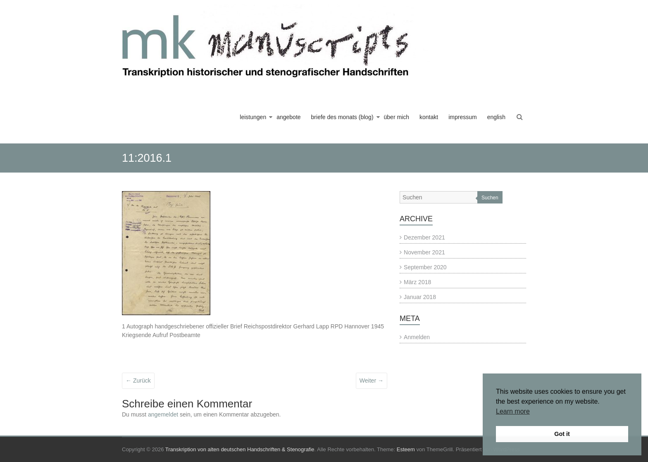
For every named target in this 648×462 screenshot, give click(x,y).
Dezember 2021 (424, 237)
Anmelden (417, 337)
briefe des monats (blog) (342, 117)
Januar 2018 (420, 297)
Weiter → (372, 380)
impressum (462, 117)
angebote (288, 117)
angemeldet (163, 414)
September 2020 (425, 267)
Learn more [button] (513, 411)
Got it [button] (562, 434)
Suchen (489, 198)
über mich (396, 117)
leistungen (253, 117)
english (496, 117)
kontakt (428, 117)
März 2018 (417, 282)
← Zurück (138, 380)
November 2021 (424, 252)
